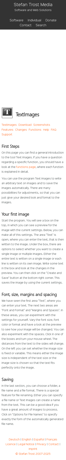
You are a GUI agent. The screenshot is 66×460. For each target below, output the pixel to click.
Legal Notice (26, 444)
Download (25, 125)
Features (7, 130)
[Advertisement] (33, 64)
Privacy (41, 444)
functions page (26, 167)
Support (7, 134)
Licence (11, 444)
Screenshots (41, 125)
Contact (26, 25)
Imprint (33, 449)
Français (51, 439)
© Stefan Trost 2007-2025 (33, 454)
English (26, 439)
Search (41, 25)
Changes (21, 130)
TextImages (9, 125)
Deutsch (14, 439)
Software (16, 20)
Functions (35, 130)
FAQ (53, 130)
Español (39, 439)
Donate (50, 20)
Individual (34, 20)
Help (46, 130)
